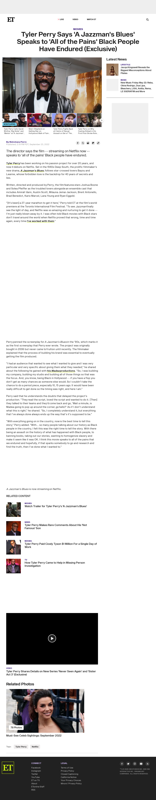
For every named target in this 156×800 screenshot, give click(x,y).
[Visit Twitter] (128, 764)
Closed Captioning (69, 774)
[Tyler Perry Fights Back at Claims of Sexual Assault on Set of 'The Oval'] (64, 124)
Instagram (36, 771)
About (34, 783)
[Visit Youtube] (141, 764)
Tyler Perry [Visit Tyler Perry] (21, 747)
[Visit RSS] (147, 764)
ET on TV (35, 780)
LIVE (62, 19)
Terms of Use (67, 767)
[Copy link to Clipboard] (98, 143)
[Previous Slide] (2, 120)
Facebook (36, 767)
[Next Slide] (102, 120)
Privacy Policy (67, 771)
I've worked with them (40, 221)
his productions (61, 371)
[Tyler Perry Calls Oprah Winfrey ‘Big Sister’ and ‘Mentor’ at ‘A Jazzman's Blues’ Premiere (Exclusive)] (14, 124)
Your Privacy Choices (71, 780)
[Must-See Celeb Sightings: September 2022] (52, 711)
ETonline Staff (37, 786)
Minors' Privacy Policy (71, 783)
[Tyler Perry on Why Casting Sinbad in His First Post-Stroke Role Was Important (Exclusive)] (88, 124)
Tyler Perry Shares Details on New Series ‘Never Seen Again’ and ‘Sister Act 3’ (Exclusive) (51, 673)
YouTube (35, 777)
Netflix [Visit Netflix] (35, 747)
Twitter (34, 774)
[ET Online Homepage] (11, 20)
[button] (52, 638)
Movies (78, 29)
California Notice (68, 777)
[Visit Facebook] (122, 764)
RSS (33, 789)
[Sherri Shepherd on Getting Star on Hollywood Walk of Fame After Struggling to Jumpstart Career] (39, 124)
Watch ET (91, 19)
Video (75, 19)
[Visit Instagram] (135, 764)
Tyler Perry (13, 163)
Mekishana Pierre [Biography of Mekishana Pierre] (18, 142)
